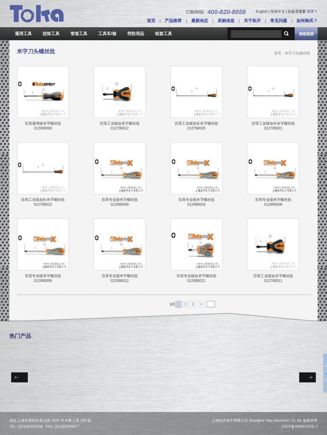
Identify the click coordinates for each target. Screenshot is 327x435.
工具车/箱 (107, 33)
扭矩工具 (51, 33)
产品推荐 (173, 20)
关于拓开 (252, 20)
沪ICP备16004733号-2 (299, 426)
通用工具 (23, 33)
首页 (151, 20)
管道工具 (78, 33)
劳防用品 (135, 33)
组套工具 (163, 33)
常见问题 (278, 20)
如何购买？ (307, 20)
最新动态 (199, 20)
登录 (310, 11)
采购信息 (226, 20)
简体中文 (277, 11)
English (261, 11)
